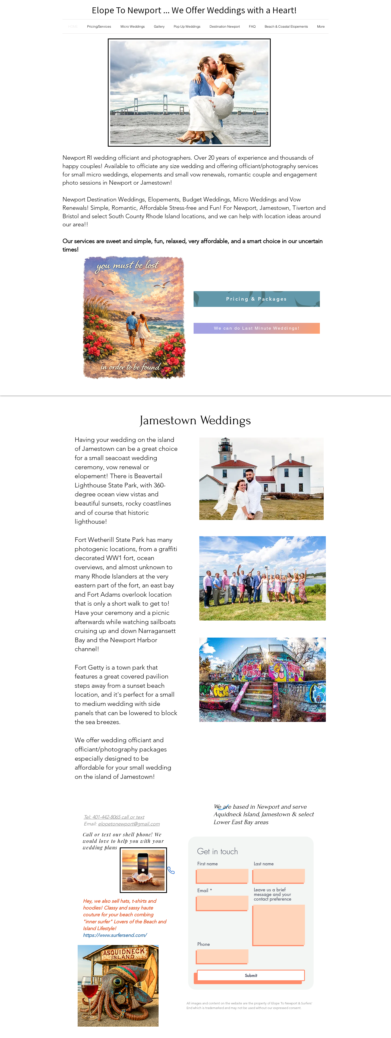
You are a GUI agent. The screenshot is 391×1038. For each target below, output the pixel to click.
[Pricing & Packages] (257, 299)
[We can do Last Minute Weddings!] (257, 328)
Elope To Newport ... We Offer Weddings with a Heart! (194, 10)
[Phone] (170, 870)
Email (202, 890)
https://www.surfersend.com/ (114, 935)
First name (207, 864)
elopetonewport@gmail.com (129, 824)
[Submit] (251, 975)
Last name (264, 864)
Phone (203, 944)
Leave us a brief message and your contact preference (272, 894)
